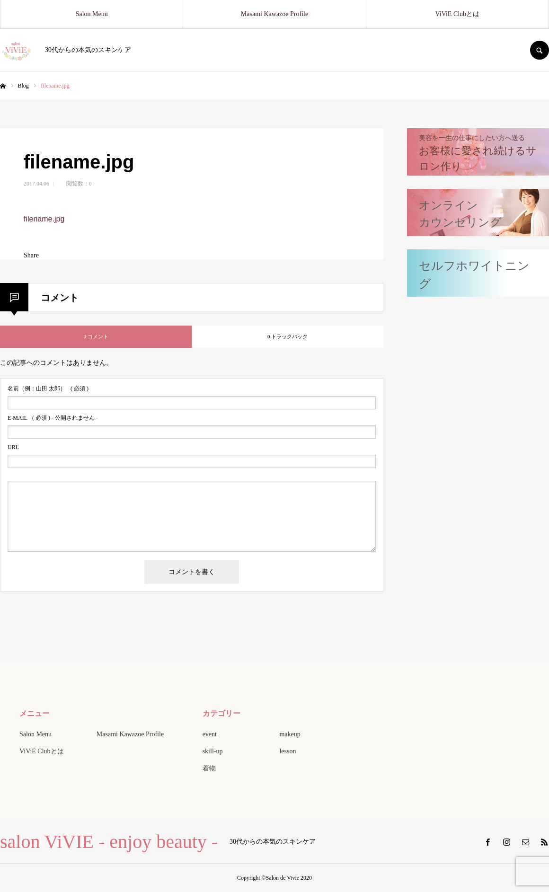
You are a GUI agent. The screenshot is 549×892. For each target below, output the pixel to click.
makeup (289, 734)
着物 (209, 768)
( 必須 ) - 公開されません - (53, 418)
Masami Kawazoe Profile (274, 14)
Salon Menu (92, 14)
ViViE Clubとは (457, 14)
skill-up (213, 751)
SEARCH (539, 50)
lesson (287, 751)
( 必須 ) (48, 388)
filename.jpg (44, 219)
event (210, 734)
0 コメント (95, 336)
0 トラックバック (287, 336)
